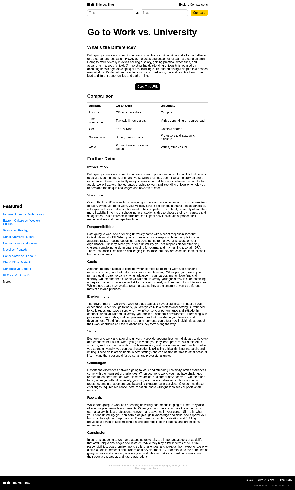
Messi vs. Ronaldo (15, 249)
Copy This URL (147, 86)
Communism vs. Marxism (20, 243)
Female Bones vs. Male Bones (23, 214)
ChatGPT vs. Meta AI (17, 262)
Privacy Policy (285, 480)
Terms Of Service (265, 480)
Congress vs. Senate (17, 268)
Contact (249, 480)
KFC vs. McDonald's (16, 275)
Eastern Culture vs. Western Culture (22, 222)
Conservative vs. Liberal (19, 236)
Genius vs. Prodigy (15, 230)
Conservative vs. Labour (19, 256)
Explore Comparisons (193, 4)
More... (7, 281)
